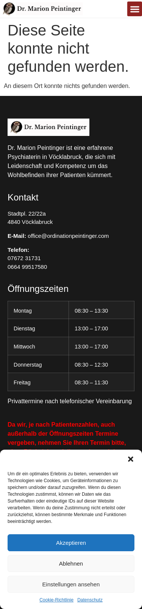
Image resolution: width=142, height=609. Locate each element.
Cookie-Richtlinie (56, 600)
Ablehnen (71, 563)
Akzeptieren (71, 543)
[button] (130, 459)
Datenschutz (90, 600)
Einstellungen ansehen (71, 584)
